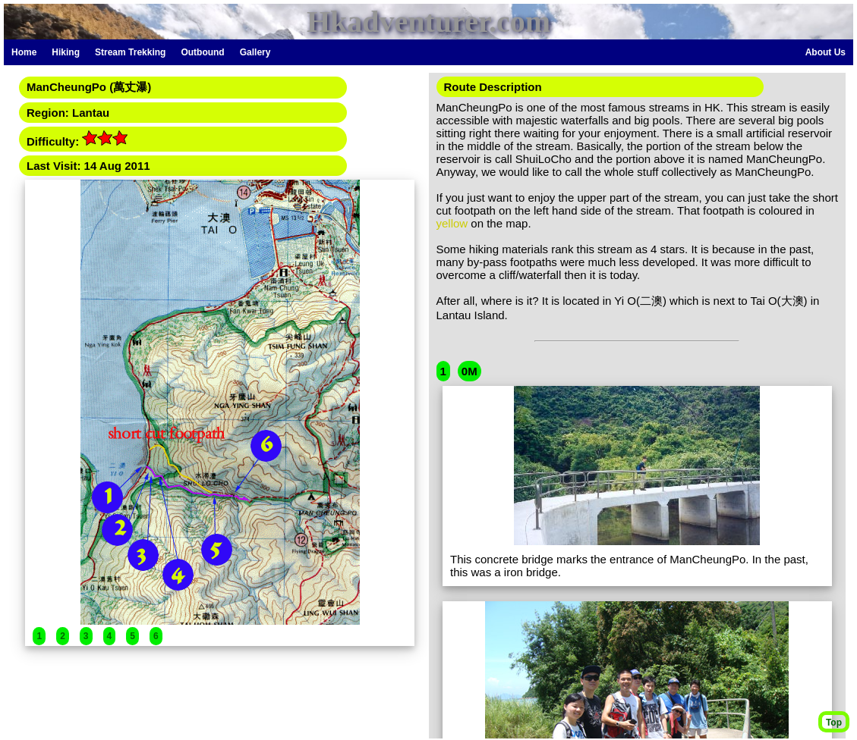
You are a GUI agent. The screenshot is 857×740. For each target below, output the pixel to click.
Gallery (255, 52)
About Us (825, 52)
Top (834, 722)
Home (23, 52)
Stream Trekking (130, 52)
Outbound (202, 52)
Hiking (66, 52)
